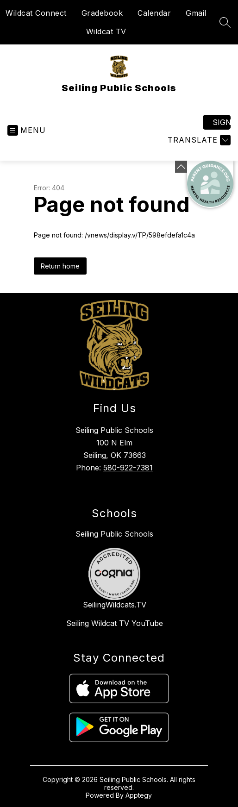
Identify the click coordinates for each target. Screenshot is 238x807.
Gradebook (102, 13)
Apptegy (138, 795)
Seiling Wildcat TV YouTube (114, 623)
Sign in (222, 122)
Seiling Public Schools (114, 533)
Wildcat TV (106, 31)
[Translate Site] (198, 140)
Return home (60, 266)
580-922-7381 (128, 467)
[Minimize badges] (181, 167)
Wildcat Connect (36, 13)
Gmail (196, 13)
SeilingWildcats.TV (114, 604)
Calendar (154, 13)
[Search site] (225, 22)
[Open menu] (26, 130)
